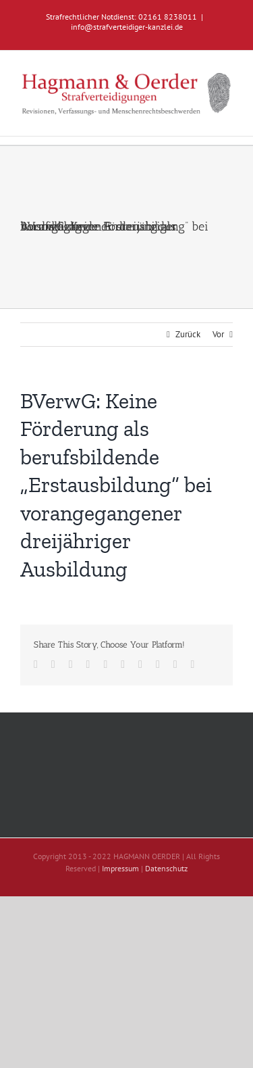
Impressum (120, 868)
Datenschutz (166, 868)
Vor (218, 334)
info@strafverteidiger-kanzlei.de (127, 27)
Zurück (187, 334)
